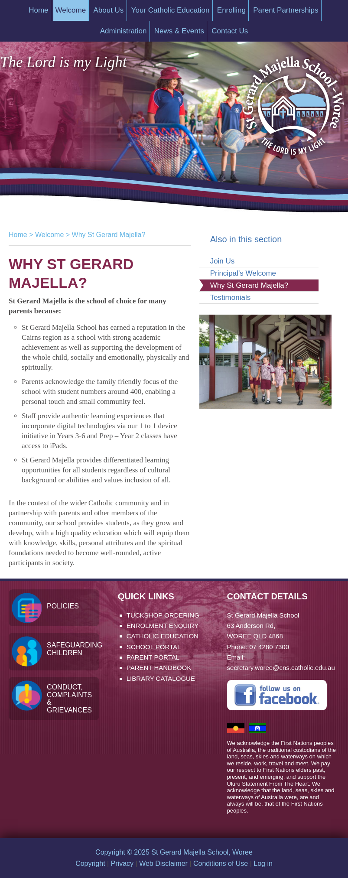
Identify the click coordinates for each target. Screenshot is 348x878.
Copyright (90, 863)
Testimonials (230, 297)
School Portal (154, 646)
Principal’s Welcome (243, 273)
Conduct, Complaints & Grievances (69, 698)
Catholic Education (162, 636)
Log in (263, 863)
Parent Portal (153, 657)
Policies (63, 606)
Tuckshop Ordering (163, 615)
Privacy (122, 863)
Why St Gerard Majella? (249, 285)
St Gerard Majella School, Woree (292, 101)
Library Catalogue (161, 678)
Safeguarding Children (73, 649)
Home (18, 234)
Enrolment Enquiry (162, 625)
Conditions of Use (220, 863)
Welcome (49, 234)
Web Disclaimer (163, 863)
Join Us (222, 261)
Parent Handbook (159, 667)
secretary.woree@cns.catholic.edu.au (281, 667)
